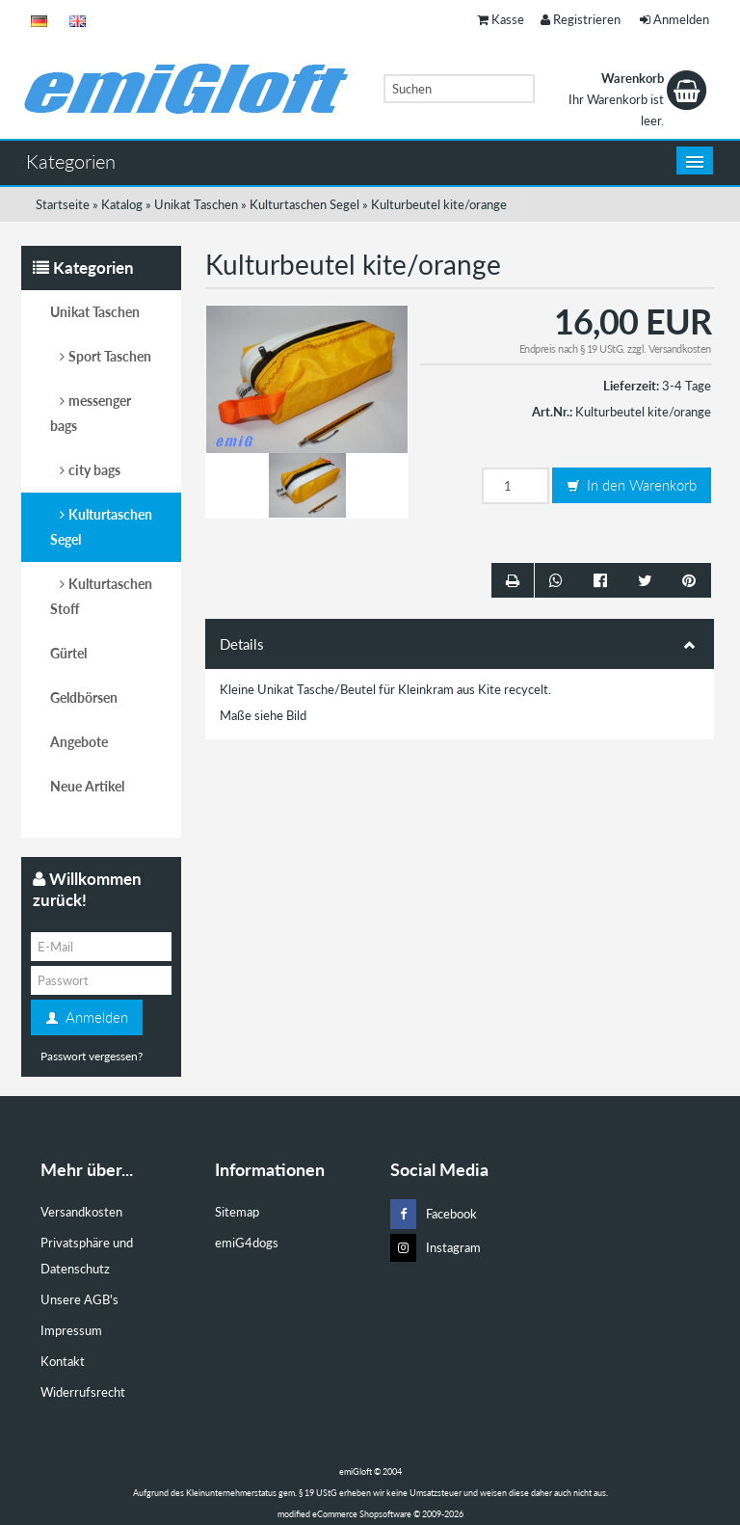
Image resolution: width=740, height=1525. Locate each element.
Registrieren (581, 19)
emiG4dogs (246, 1242)
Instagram (435, 1248)
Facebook (433, 1214)
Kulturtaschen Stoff (101, 596)
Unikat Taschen (95, 312)
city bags (94, 470)
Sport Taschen (109, 356)
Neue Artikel (87, 786)
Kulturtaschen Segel (101, 527)
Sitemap (237, 1211)
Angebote (79, 742)
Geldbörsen (84, 697)
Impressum (71, 1330)
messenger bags (90, 413)
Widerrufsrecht (82, 1392)
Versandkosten (679, 348)
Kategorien (71, 161)
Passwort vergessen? (91, 1056)
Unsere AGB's (79, 1299)
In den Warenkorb (632, 485)
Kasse (500, 19)
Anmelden (674, 19)
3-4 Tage (686, 385)
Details (460, 644)
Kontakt (62, 1361)
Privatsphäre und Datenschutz (86, 1255)
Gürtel (68, 653)
